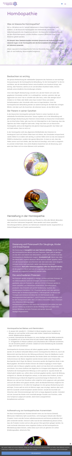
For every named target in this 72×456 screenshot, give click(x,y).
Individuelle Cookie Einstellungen (58, 449)
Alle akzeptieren (36, 453)
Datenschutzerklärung (43, 449)
